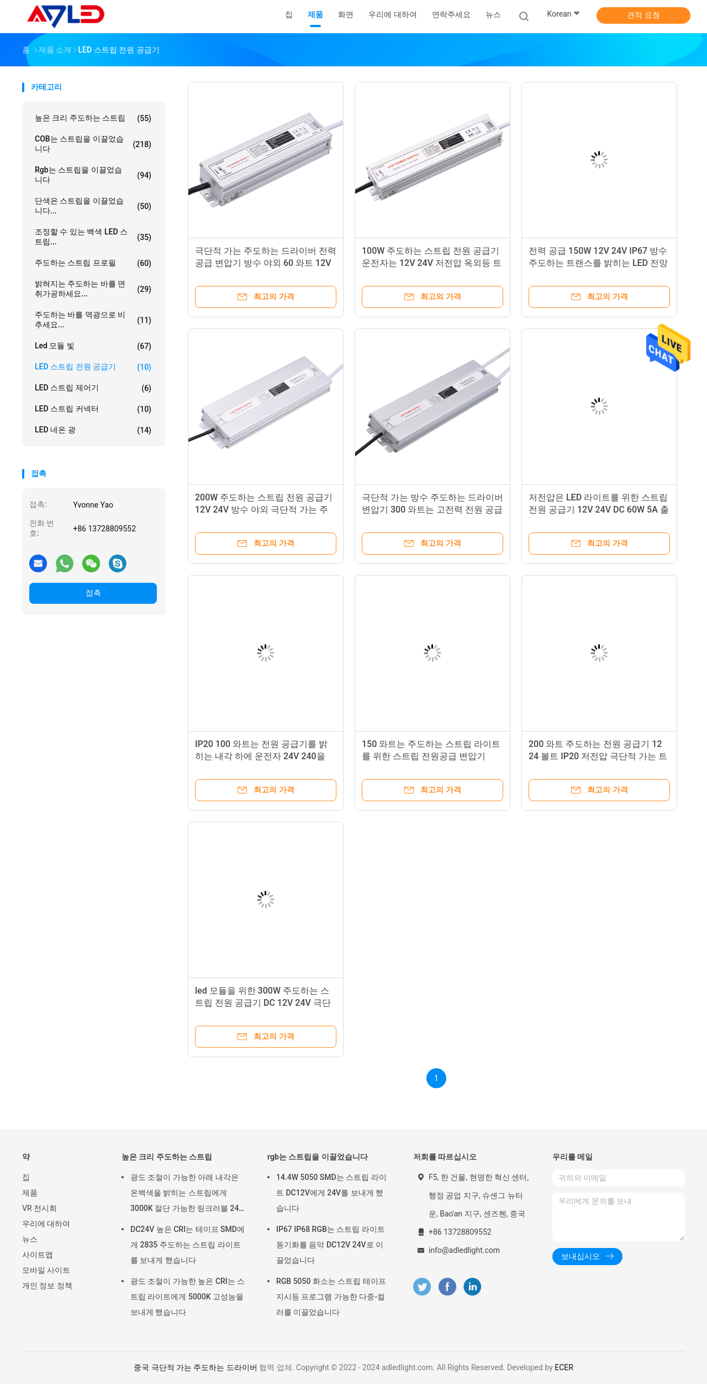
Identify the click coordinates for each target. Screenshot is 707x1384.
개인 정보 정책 (47, 1285)
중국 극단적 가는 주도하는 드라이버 (195, 1367)
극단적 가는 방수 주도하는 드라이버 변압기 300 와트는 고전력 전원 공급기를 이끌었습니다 (432, 509)
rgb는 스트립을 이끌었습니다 (93, 174)
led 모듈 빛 (93, 346)
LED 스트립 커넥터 (93, 409)
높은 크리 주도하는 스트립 (93, 118)
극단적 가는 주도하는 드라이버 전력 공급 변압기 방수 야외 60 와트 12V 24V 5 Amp (265, 263)
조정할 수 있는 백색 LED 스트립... (93, 236)
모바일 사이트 (46, 1270)
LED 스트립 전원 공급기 (93, 367)
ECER (564, 1367)
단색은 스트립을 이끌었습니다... (93, 205)
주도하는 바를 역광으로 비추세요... (93, 319)
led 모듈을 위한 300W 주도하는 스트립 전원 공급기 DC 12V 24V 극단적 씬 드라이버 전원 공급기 (263, 1002)
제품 (30, 1192)
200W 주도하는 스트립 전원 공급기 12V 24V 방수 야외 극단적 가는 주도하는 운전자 (264, 509)
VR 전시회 (39, 1208)
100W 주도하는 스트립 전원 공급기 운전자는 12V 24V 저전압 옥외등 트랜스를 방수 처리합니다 (432, 263)
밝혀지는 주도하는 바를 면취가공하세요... (93, 288)
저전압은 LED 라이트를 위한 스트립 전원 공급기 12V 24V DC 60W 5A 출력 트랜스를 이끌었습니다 (599, 509)
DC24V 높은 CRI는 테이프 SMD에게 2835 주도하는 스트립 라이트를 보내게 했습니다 (187, 1245)
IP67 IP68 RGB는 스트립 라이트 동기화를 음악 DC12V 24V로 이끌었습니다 (330, 1245)
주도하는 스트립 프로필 (93, 263)
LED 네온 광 (93, 430)
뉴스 (30, 1239)
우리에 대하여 (46, 1223)
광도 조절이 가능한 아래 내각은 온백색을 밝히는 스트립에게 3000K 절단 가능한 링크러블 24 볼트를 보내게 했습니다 (184, 1194)
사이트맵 (37, 1254)
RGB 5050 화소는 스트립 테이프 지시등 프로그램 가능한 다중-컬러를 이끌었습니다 (331, 1297)
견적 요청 (643, 15)
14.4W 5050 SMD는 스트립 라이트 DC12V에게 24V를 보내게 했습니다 (331, 1193)
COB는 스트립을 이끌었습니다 (93, 143)
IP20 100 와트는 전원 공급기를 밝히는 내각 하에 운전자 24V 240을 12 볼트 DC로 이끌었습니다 (261, 756)
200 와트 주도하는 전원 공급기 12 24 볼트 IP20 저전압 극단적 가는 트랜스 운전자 (598, 756)
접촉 (93, 592)
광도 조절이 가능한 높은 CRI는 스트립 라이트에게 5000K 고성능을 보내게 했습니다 (187, 1297)
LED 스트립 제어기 (93, 388)
